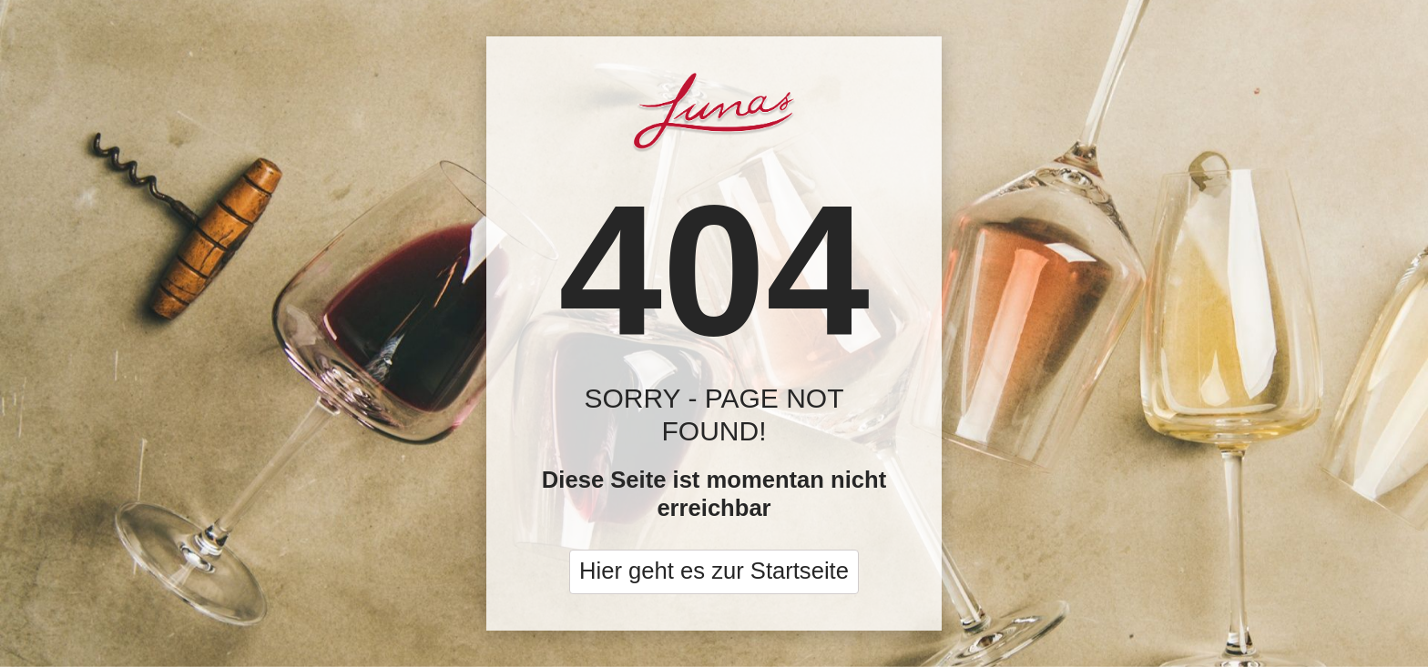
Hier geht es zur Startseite (714, 570)
